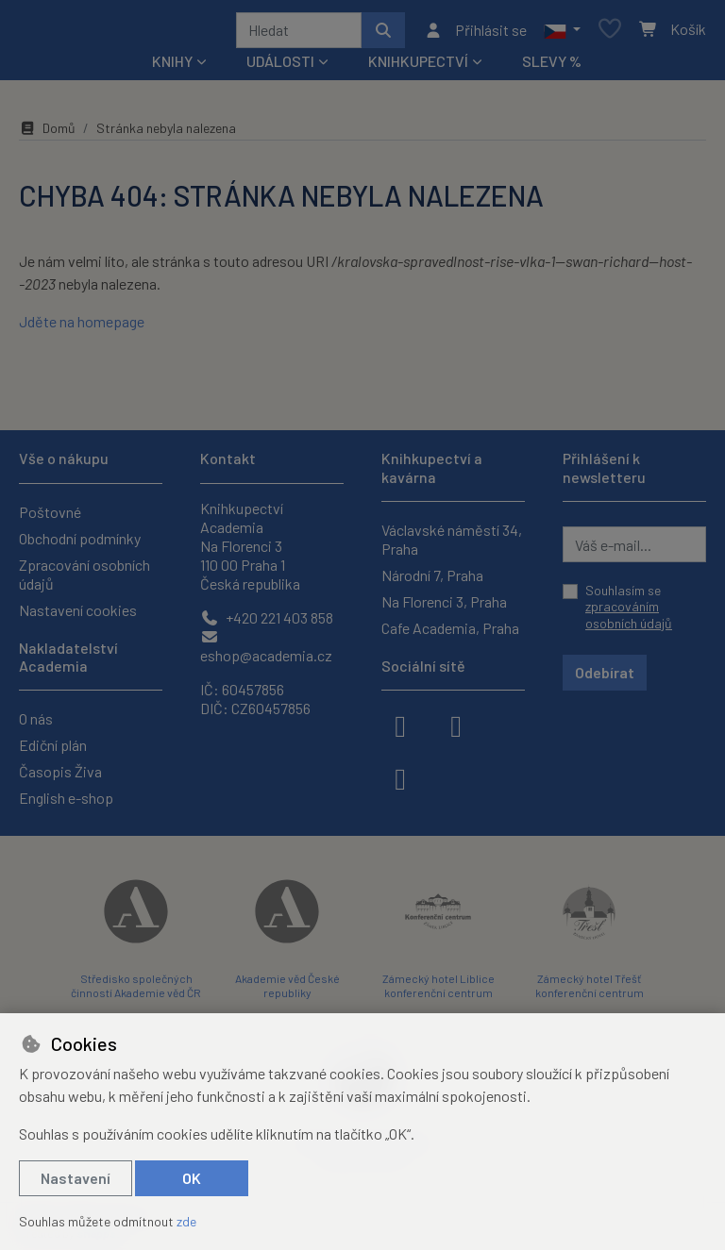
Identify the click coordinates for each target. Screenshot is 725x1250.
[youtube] (400, 777)
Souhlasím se (628, 606)
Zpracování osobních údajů (84, 574)
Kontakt (228, 458)
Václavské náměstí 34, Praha (451, 539)
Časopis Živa (60, 771)
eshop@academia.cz (266, 646)
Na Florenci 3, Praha (444, 601)
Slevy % (552, 67)
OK (191, 1178)
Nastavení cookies (78, 610)
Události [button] (280, 67)
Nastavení (75, 1178)
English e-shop (66, 798)
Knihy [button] (172, 67)
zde (186, 1221)
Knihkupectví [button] (418, 67)
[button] (562, 33)
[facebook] (400, 724)
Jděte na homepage (81, 328)
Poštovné (50, 512)
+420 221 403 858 (266, 617)
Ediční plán (53, 745)
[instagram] (456, 724)
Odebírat (604, 672)
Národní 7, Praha (432, 575)
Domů (47, 134)
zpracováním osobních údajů (628, 614)
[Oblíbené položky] (610, 33)
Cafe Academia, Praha (450, 628)
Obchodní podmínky (80, 538)
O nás (36, 718)
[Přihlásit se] (475, 33)
